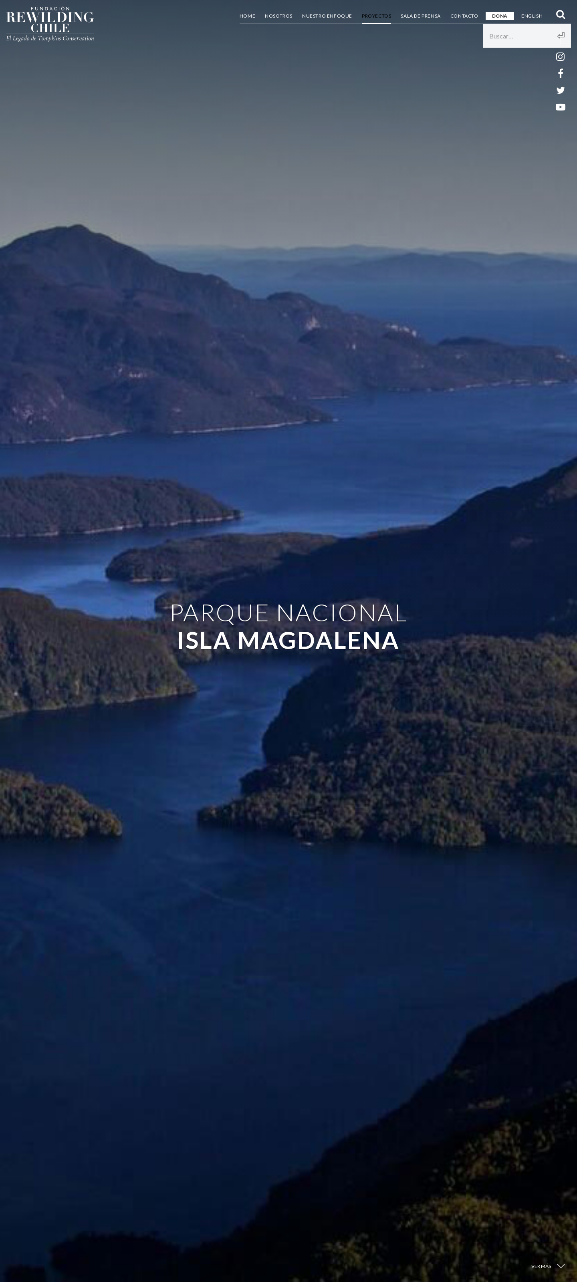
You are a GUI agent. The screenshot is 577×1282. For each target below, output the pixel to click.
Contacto (464, 16)
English (532, 16)
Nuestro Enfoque (327, 16)
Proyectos (376, 16)
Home (247, 16)
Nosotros (279, 16)
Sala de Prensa (420, 16)
